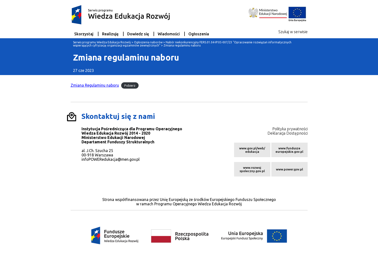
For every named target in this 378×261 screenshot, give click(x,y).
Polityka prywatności (290, 129)
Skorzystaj (83, 34)
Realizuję (110, 34)
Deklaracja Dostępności (287, 133)
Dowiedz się (138, 34)
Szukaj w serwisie (293, 32)
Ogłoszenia (198, 34)
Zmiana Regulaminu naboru (95, 85)
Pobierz (129, 85)
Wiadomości (169, 34)
